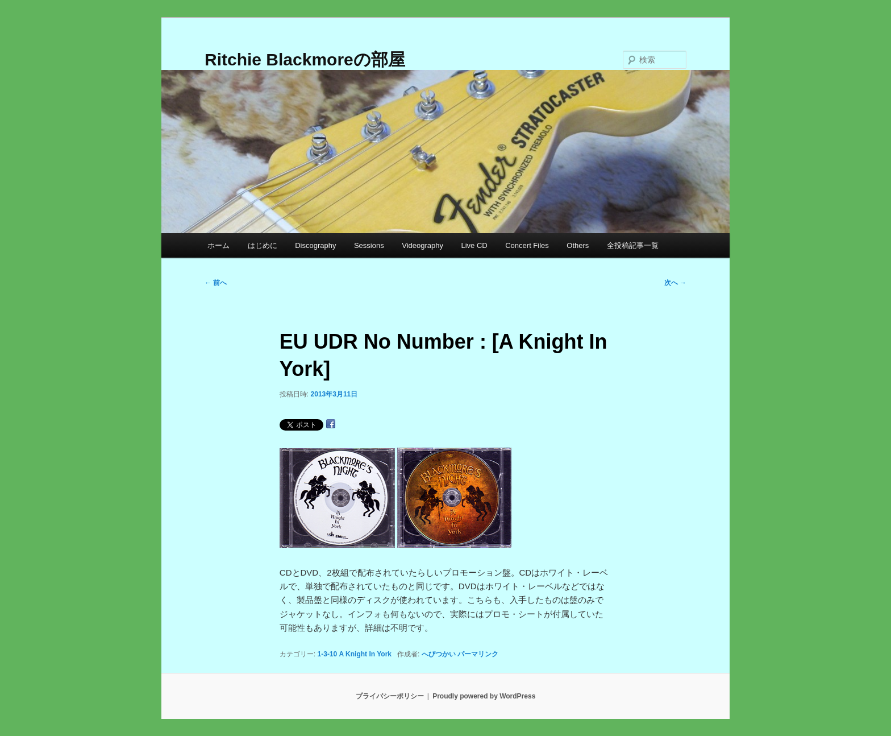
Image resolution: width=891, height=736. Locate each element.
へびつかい (439, 654)
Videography (422, 245)
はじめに (262, 245)
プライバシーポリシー (390, 696)
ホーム (218, 245)
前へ (216, 283)
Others (578, 245)
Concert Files (527, 245)
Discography (315, 245)
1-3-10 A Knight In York (355, 654)
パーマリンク (477, 654)
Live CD (474, 245)
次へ (675, 283)
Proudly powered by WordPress (483, 696)
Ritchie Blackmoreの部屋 (305, 59)
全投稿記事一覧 (633, 245)
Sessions (369, 245)
